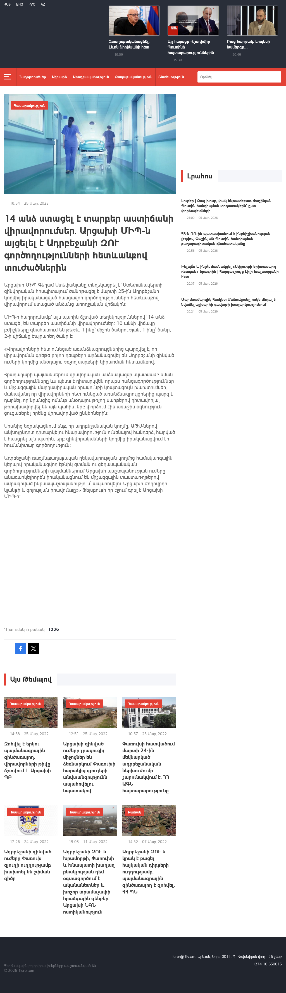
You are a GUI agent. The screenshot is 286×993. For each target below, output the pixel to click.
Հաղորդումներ (32, 76)
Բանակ (134, 811)
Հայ (7, 4)
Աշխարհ (59, 76)
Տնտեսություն (171, 76)
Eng (19, 4)
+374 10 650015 (267, 963)
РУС (32, 4)
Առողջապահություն (91, 76)
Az (43, 4)
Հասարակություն (30, 105)
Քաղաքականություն (133, 76)
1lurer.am (26, 970)
